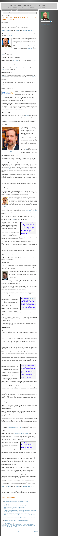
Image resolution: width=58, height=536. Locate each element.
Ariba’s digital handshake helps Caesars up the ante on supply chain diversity (18, 513)
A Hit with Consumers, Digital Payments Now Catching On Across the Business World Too (18, 18)
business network (5, 525)
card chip (3, 76)
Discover (3, 69)
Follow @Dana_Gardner (45, 24)
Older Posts (36, 531)
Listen (2, 30)
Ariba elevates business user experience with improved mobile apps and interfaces (19, 517)
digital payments (22, 39)
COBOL (9, 153)
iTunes (17, 30)
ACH (35, 148)
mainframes (16, 153)
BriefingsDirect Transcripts (29, 5)
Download (30, 30)
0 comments (9, 523)
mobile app (25, 30)
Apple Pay (19, 42)
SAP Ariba (3, 54)
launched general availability (11, 119)
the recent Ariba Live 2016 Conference (21, 433)
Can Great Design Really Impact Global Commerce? (14, 511)
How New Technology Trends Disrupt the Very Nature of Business (16, 505)
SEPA (26, 149)
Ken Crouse (15, 60)
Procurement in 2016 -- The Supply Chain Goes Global (14, 507)
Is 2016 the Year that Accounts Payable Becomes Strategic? (15, 508)
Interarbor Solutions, (29, 33)
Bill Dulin (17, 67)
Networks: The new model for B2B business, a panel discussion (16, 520)
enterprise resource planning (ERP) (15, 427)
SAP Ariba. (13, 488)
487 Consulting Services (11, 524)
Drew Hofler (22, 53)
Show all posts (27, 12)
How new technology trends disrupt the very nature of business (16, 501)
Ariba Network (9, 168)
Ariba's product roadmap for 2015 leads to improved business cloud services (18, 519)
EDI (14, 219)
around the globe (32, 50)
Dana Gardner (14, 33)
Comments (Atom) (10, 533)
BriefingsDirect (9, 35)
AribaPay (30, 48)
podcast (9, 30)
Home (18, 531)
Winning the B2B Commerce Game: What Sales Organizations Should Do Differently (20, 510)
